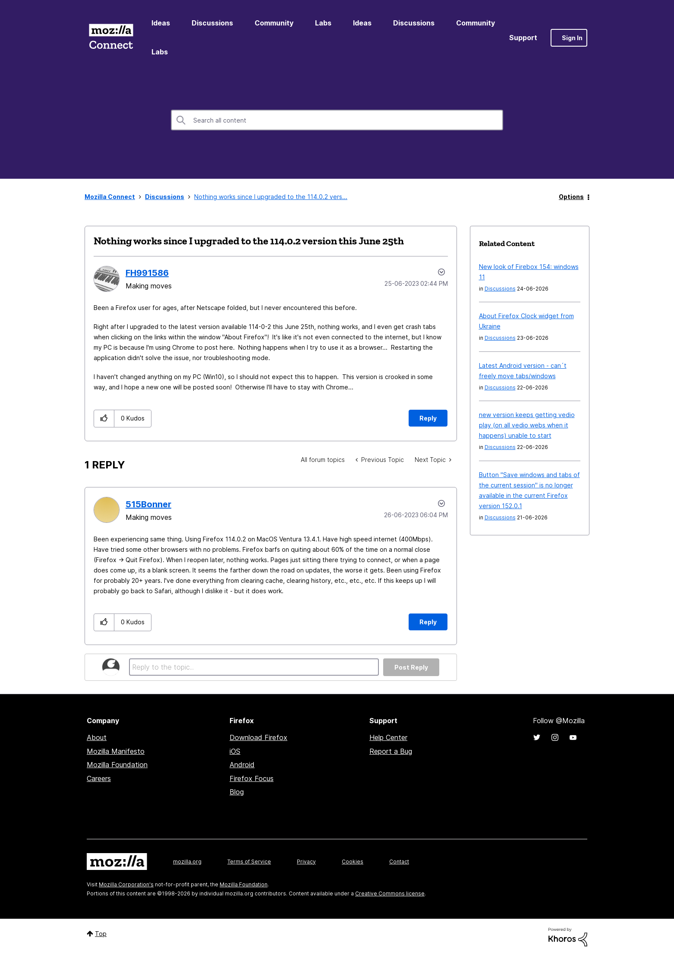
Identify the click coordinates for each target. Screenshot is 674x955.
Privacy (306, 861)
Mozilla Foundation (117, 764)
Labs (323, 23)
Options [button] (571, 196)
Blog (237, 791)
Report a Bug (390, 751)
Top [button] (101, 933)
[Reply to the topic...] (254, 667)
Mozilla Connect (111, 38)
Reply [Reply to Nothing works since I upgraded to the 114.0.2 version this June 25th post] (428, 418)
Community (274, 23)
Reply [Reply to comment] (428, 622)
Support (523, 37)
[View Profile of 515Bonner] (148, 504)
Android (242, 764)
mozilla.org (187, 861)
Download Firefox (258, 737)
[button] (104, 418)
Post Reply (411, 667)
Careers (99, 778)
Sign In (572, 37)
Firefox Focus (252, 778)
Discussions (212, 23)
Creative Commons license (390, 893)
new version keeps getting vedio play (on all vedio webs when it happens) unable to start (527, 425)
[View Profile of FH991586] (147, 273)
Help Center (388, 737)
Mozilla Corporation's (126, 884)
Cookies (352, 861)
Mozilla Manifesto (116, 751)
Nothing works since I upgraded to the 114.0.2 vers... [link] (270, 196)
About (97, 737)
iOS (235, 751)
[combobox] (337, 120)
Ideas (160, 23)
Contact (399, 861)
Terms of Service (249, 861)
